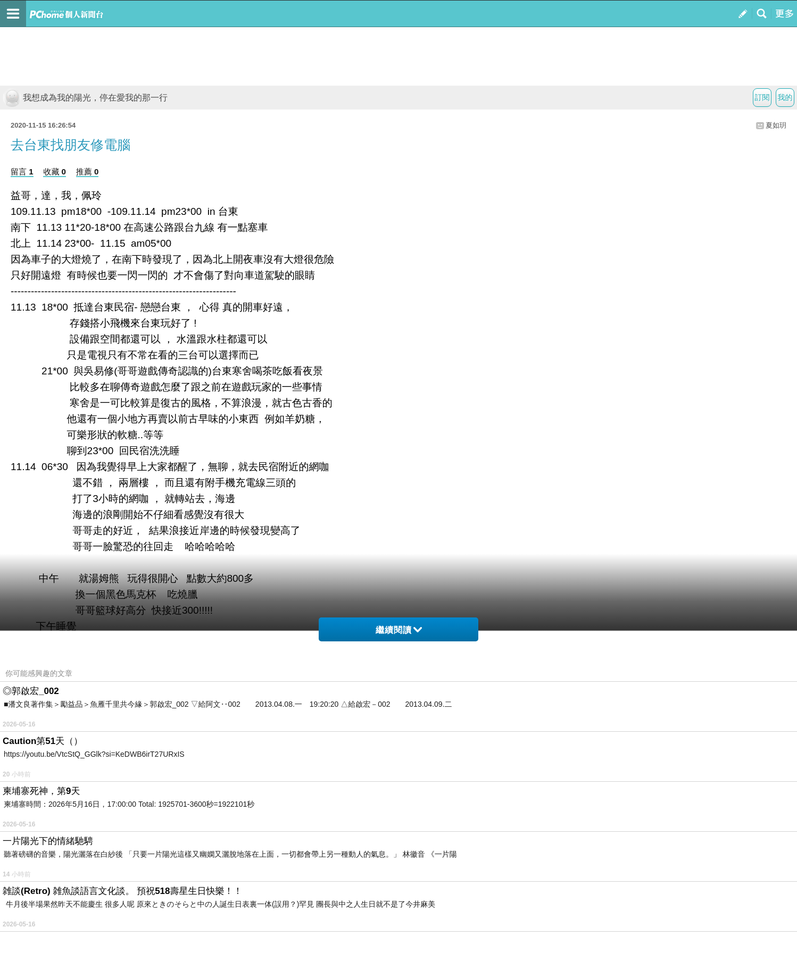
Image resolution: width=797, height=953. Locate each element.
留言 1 (22, 171)
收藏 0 (54, 171)
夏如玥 (776, 125)
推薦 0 (87, 171)
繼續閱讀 (399, 630)
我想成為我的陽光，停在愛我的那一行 (85, 97)
